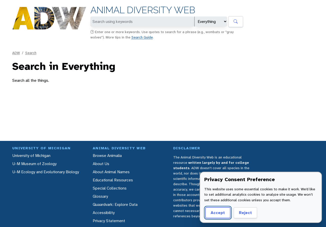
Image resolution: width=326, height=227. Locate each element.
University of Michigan (31, 155)
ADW (16, 52)
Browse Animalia (107, 155)
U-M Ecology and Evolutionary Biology (45, 172)
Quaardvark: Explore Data (115, 204)
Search (30, 52)
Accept (218, 212)
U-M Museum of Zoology (34, 163)
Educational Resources (113, 180)
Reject (245, 212)
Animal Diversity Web (142, 10)
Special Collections (110, 188)
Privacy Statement (109, 220)
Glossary (100, 196)
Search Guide (142, 37)
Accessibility (104, 212)
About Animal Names (111, 172)
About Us (101, 163)
